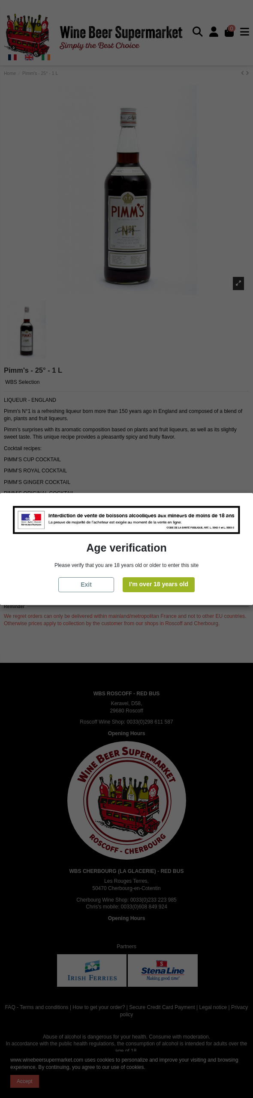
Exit (86, 584)
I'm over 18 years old (158, 584)
